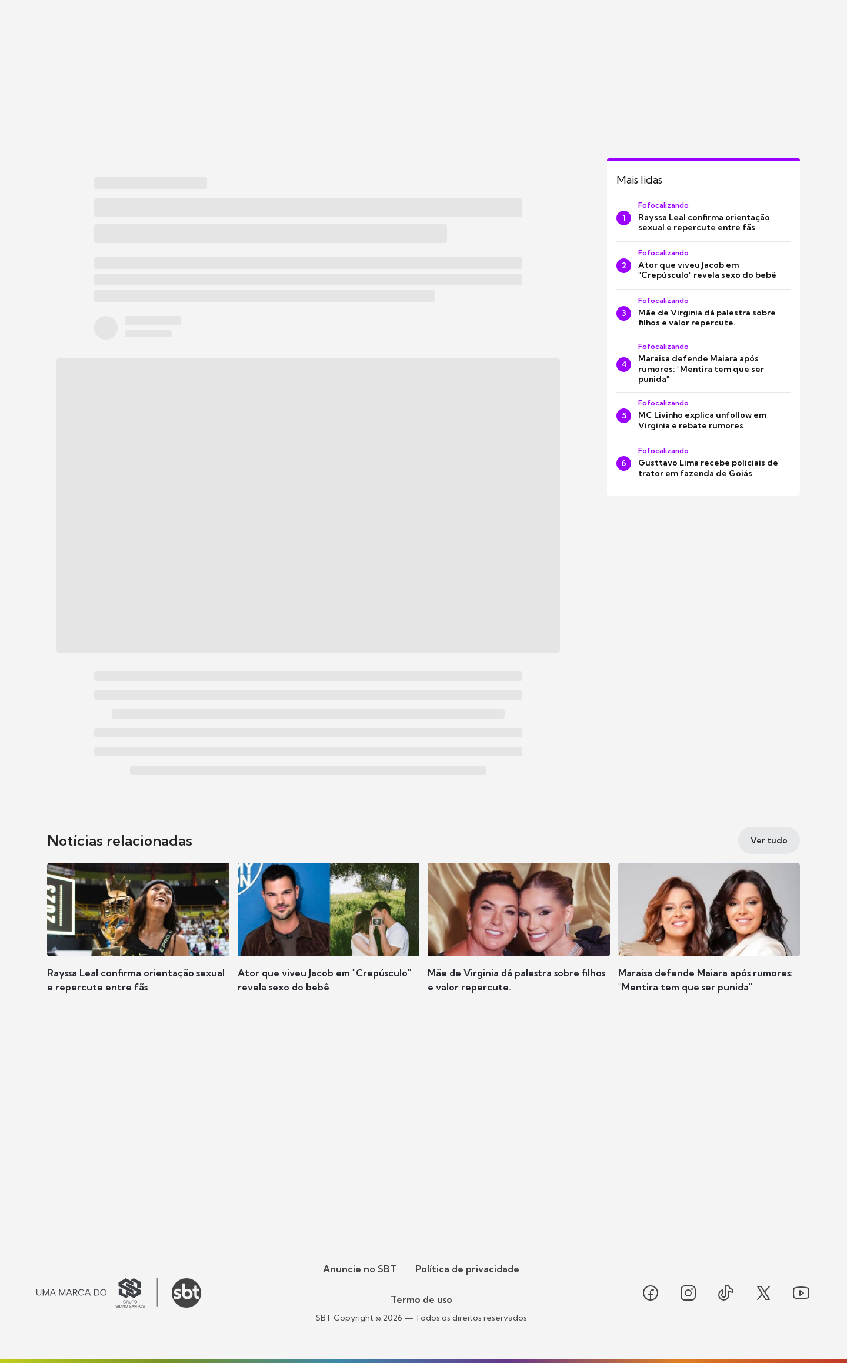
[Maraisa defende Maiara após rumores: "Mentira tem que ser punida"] (703, 364)
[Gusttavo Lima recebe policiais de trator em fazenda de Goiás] (703, 463)
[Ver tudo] (769, 840)
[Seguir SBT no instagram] (688, 1293)
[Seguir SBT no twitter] (763, 1293)
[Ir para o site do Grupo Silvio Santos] (97, 1293)
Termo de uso (421, 1299)
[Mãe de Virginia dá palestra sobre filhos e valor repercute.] (703, 313)
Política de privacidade (467, 1269)
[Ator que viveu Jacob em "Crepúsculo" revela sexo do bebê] (703, 265)
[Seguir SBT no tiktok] (725, 1293)
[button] (138, 945)
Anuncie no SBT (359, 1269)
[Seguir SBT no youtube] (801, 1293)
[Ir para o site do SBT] (186, 1293)
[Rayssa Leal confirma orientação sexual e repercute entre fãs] (703, 217)
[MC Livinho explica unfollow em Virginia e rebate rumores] (703, 416)
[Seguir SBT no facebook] (650, 1293)
